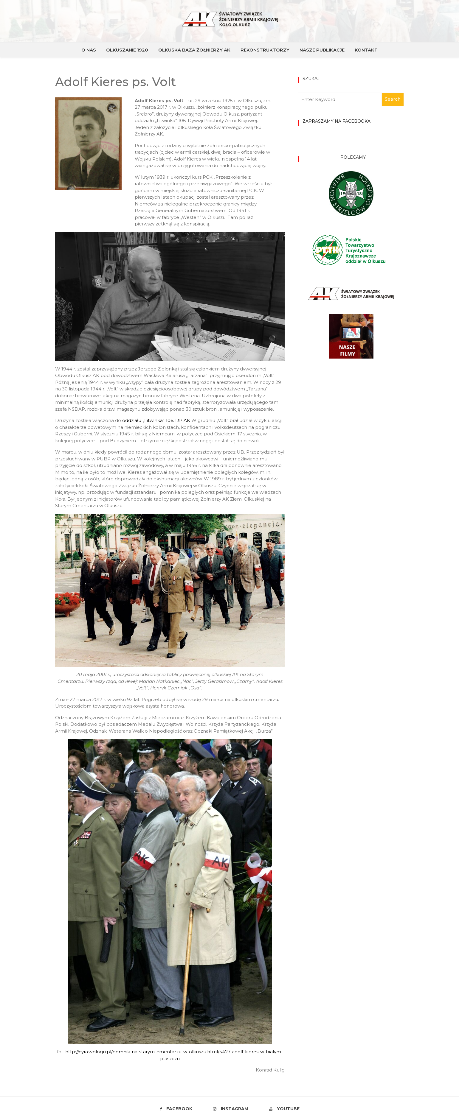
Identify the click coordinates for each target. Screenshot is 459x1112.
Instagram (230, 1108)
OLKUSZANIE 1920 (127, 50)
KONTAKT (366, 50)
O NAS (88, 50)
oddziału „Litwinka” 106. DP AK (156, 420)
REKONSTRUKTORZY (265, 50)
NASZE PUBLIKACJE (322, 50)
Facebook (176, 1108)
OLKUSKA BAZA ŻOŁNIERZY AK (194, 50)
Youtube (284, 1108)
